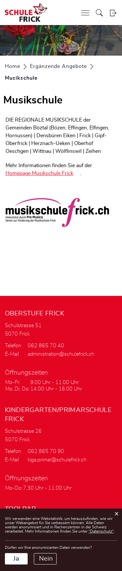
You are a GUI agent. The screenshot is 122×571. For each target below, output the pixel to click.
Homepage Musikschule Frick (43, 173)
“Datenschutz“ (101, 531)
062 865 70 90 (46, 451)
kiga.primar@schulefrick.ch (57, 459)
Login (113, 13)
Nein (46, 558)
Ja (16, 558)
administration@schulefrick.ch (61, 354)
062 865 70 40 (46, 345)
